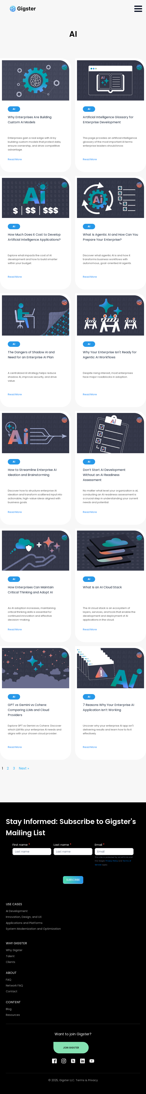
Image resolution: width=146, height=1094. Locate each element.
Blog (9, 1009)
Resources (13, 1015)
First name (21, 845)
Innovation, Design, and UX (24, 917)
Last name (62, 845)
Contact (11, 991)
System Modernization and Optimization (33, 929)
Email (99, 845)
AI (14, 109)
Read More (15, 159)
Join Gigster (71, 1047)
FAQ (8, 980)
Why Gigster (14, 950)
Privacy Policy (111, 861)
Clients (10, 962)
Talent (10, 956)
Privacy (93, 1080)
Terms (80, 1080)
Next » (24, 768)
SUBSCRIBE (73, 880)
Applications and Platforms (24, 923)
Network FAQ (14, 985)
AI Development (17, 911)
